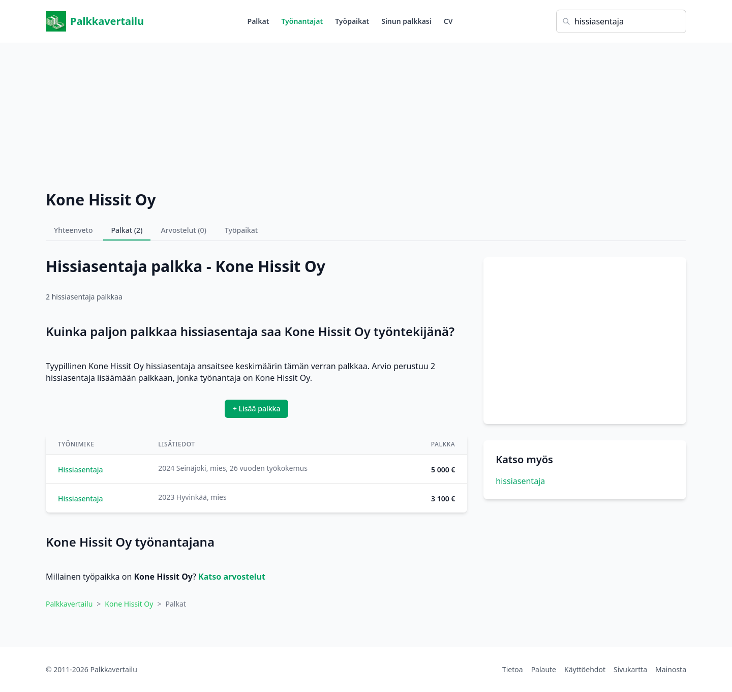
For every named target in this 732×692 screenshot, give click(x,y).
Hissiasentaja (80, 469)
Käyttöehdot (584, 669)
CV (448, 21)
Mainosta (670, 669)
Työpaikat (352, 21)
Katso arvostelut (231, 576)
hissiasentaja (520, 481)
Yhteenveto (73, 230)
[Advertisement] (366, 114)
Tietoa (512, 669)
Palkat (258, 21)
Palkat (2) (127, 230)
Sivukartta (630, 669)
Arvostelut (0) (183, 230)
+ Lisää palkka (257, 408)
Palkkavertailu (95, 21)
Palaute (543, 669)
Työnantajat (302, 21)
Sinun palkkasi (406, 21)
